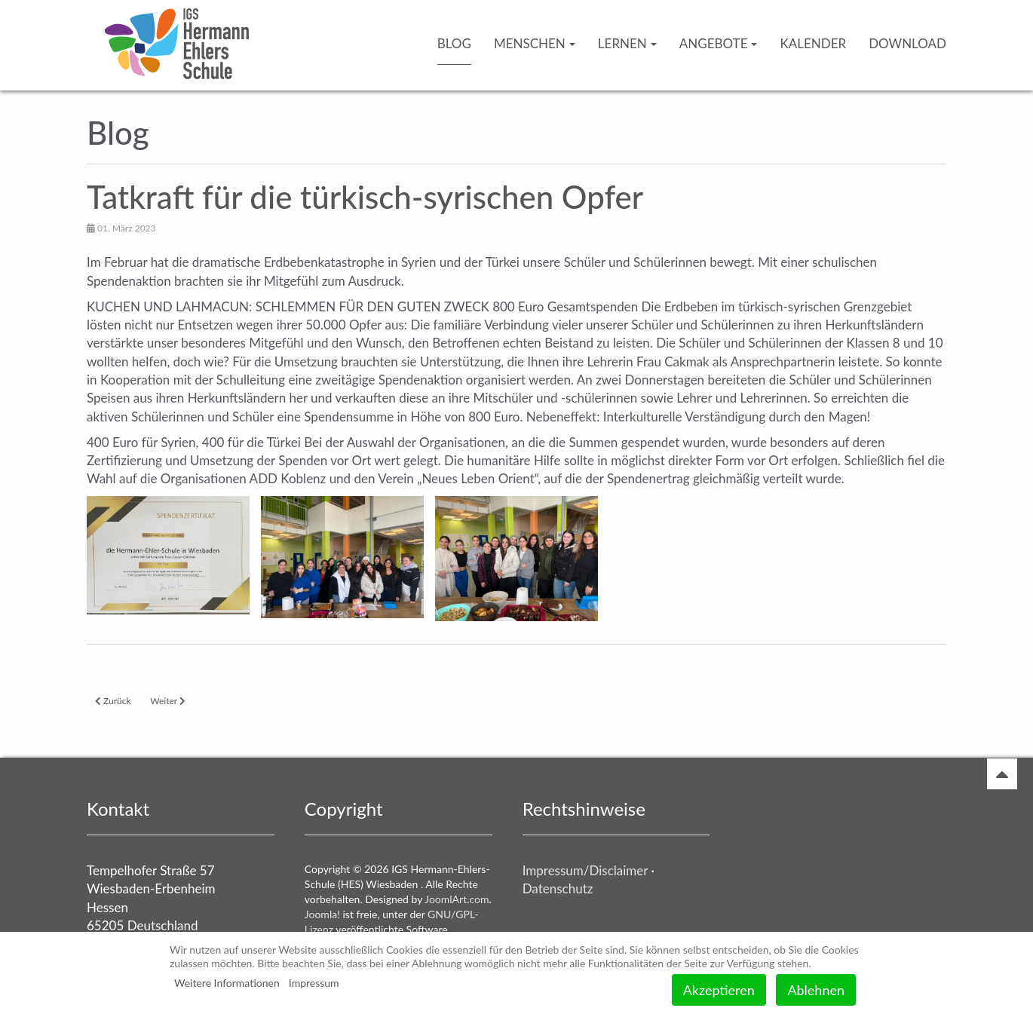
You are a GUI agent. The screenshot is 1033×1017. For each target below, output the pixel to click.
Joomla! (322, 914)
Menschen (534, 43)
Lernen (627, 43)
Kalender (813, 43)
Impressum (314, 982)
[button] (168, 555)
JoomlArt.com (457, 899)
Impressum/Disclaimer (585, 870)
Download (907, 43)
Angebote (718, 43)
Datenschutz (558, 888)
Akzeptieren (719, 990)
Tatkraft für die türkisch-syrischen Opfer (365, 197)
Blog (454, 43)
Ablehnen (815, 990)
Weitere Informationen (227, 982)
